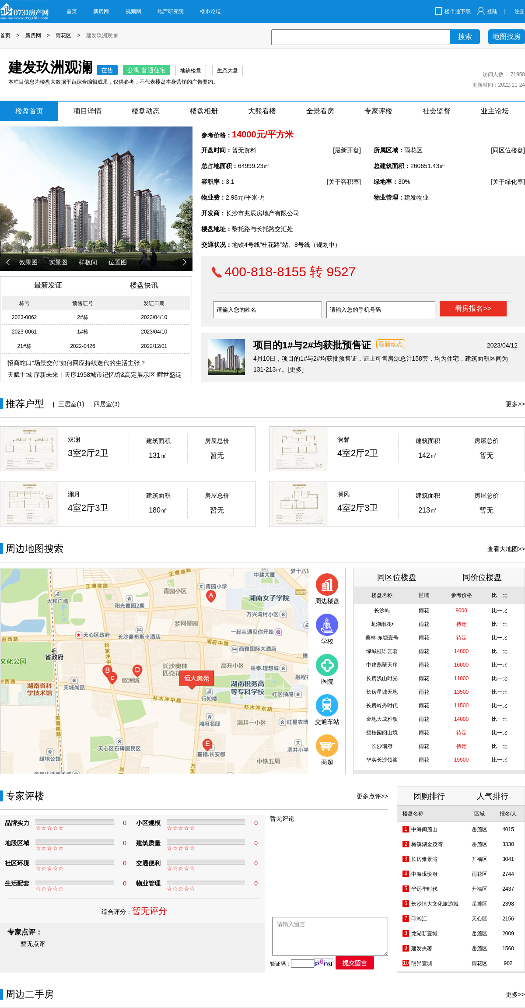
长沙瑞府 (381, 746)
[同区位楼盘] (508, 150)
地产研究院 (171, 11)
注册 (519, 11)
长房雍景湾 (424, 859)
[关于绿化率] (508, 181)
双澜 (74, 439)
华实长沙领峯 (382, 760)
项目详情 (88, 111)
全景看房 (320, 111)
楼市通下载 (457, 11)
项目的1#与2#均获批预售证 (312, 345)
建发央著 (421, 948)
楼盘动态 (146, 111)
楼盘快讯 (144, 285)
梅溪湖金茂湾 (427, 844)
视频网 (133, 11)
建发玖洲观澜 (102, 35)
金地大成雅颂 (382, 719)
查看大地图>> (506, 548)
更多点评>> (372, 796)
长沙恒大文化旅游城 (434, 904)
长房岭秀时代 (382, 705)
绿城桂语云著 (382, 651)
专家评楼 (378, 111)
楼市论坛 (210, 11)
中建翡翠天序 (382, 665)
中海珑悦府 (424, 874)
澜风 (343, 494)
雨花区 (63, 35)
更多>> (515, 403)
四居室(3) (106, 403)
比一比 (500, 611)
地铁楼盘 (190, 70)
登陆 (492, 11)
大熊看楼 (262, 111)
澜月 (74, 494)
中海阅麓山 (424, 829)
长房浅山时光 (382, 678)
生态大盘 (227, 70)
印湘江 (419, 919)
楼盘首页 (29, 111)
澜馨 (343, 439)
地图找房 (507, 36)
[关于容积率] (344, 181)
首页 (71, 11)
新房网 (101, 11)
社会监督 (437, 111)
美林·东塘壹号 (381, 638)
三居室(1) (71, 403)
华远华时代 (424, 889)
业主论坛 (495, 111)
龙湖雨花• (382, 624)
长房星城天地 (382, 692)
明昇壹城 (421, 963)
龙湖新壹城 (424, 934)
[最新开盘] (347, 150)
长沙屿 (382, 611)
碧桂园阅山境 (382, 733)
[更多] (296, 369)
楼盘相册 (204, 111)
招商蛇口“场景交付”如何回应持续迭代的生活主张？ (76, 362)
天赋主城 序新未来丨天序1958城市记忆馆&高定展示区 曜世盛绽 (94, 374)
